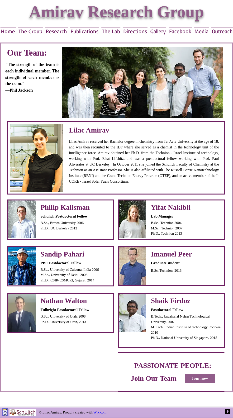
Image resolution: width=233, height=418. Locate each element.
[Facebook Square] (227, 411)
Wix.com (99, 412)
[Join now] (200, 378)
